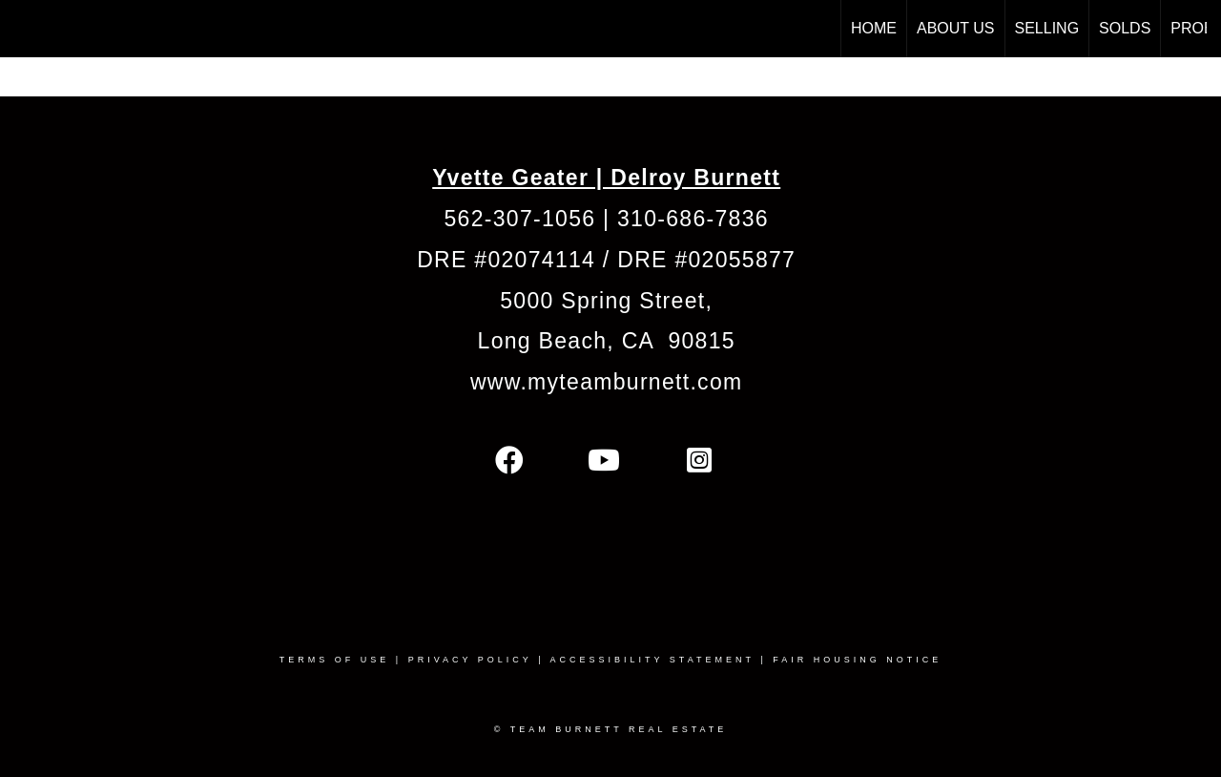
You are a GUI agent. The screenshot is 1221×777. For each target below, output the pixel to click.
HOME (874, 28)
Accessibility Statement (652, 659)
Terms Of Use (334, 659)
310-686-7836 (693, 218)
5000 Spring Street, (606, 300)
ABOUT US (956, 28)
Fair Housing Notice (857, 659)
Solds (1124, 28)
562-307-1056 (520, 218)
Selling (1047, 28)
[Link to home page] (24, 28)
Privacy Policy (470, 659)
